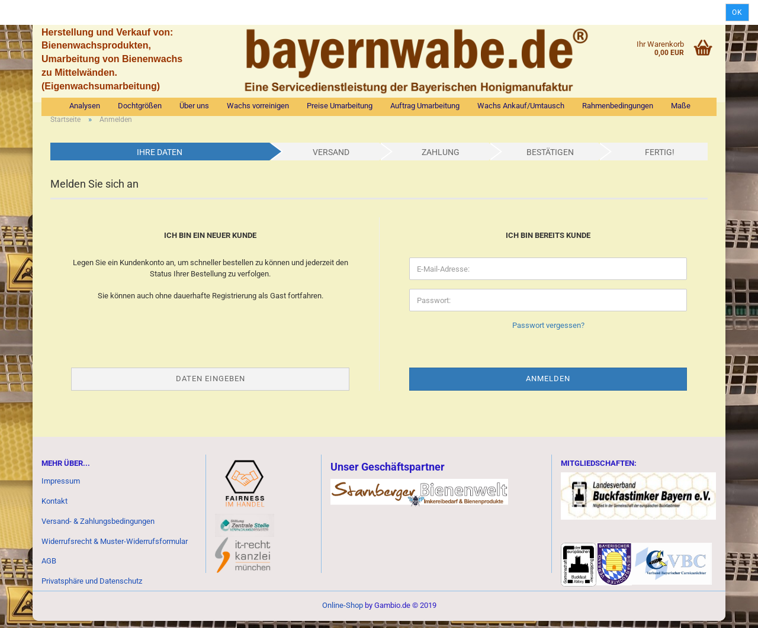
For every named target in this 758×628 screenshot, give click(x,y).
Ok (737, 12)
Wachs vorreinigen (258, 105)
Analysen (84, 105)
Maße (680, 105)
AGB (48, 568)
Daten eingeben (210, 385)
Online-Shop (342, 612)
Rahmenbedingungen (617, 105)
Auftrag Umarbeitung (425, 105)
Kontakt (54, 508)
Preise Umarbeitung (339, 105)
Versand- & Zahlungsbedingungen (98, 528)
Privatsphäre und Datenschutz (91, 588)
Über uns (194, 105)
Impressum (60, 488)
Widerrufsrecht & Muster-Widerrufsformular (114, 548)
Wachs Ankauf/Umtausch (520, 105)
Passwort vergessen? (548, 333)
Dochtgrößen (140, 105)
